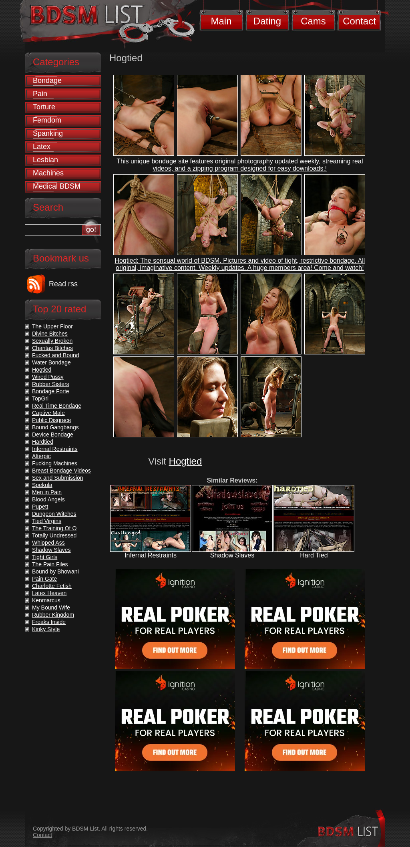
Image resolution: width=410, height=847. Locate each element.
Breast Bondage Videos (61, 470)
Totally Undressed (54, 535)
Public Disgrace (51, 420)
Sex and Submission (57, 478)
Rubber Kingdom (53, 615)
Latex (41, 147)
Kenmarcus (46, 600)
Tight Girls (44, 557)
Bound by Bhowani (55, 571)
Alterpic (41, 456)
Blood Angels (48, 499)
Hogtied (185, 461)
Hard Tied (314, 555)
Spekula (42, 485)
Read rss (63, 284)
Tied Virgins (46, 521)
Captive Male (48, 413)
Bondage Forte (50, 391)
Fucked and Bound (55, 355)
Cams (313, 21)
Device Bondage (52, 434)
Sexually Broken (52, 341)
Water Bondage (51, 362)
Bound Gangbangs (55, 427)
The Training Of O (54, 528)
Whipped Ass (48, 542)
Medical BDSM (56, 186)
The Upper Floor (52, 326)
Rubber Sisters (50, 384)
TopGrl (40, 398)
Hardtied (42, 442)
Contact (359, 21)
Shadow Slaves (232, 555)
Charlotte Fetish (52, 586)
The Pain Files (50, 564)
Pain (40, 94)
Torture (44, 107)
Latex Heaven (49, 593)
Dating (267, 21)
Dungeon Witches (54, 514)
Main (221, 21)
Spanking (48, 133)
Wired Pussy (48, 377)
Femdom (47, 120)
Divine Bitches (50, 333)
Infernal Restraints (151, 555)
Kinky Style (46, 629)
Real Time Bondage (56, 405)
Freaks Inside (49, 622)
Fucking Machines (54, 463)
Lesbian (45, 160)
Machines (48, 173)
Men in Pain (47, 492)
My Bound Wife (51, 607)
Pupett (40, 506)
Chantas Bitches (52, 348)
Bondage (47, 80)
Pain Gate (44, 578)
